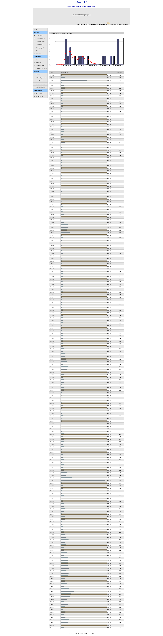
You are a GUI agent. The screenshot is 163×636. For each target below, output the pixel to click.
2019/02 (52, 294)
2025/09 (52, 93)
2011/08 (52, 527)
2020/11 (52, 240)
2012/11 (52, 488)
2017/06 (52, 346)
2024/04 (52, 137)
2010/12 (52, 547)
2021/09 (52, 214)
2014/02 (52, 449)
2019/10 (52, 274)
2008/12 (52, 609)
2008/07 (52, 622)
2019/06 (52, 284)
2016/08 (52, 372)
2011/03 (52, 540)
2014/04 (52, 444)
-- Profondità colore (39, 84)
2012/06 (52, 501)
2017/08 (52, 341)
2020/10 (52, 243)
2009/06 (52, 594)
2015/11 (52, 395)
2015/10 (52, 398)
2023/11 (52, 150)
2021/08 (52, 217)
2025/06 (52, 101)
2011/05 (52, 534)
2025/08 (52, 96)
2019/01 (52, 297)
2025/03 (52, 108)
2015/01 (52, 421)
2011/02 (52, 542)
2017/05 (52, 349)
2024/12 (52, 116)
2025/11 (52, 88)
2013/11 (52, 457)
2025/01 (52, 114)
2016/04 (52, 382)
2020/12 (52, 238)
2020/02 (52, 263)
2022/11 (52, 181)
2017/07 (52, 343)
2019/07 (52, 281)
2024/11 (52, 119)
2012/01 (52, 514)
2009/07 (52, 591)
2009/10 (52, 584)
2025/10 (52, 90)
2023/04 (52, 168)
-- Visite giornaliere (39, 38)
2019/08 (52, 279)
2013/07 (52, 467)
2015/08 (52, 403)
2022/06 (52, 191)
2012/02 (52, 511)
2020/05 (52, 256)
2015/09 (52, 400)
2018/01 (52, 328)
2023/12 (52, 147)
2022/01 (52, 204)
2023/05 (52, 165)
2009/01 (52, 607)
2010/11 (52, 550)
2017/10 (52, 336)
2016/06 (52, 377)
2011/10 (52, 522)
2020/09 (52, 245)
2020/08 (52, 248)
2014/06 (52, 439)
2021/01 (52, 235)
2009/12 (52, 578)
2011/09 (52, 524)
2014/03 (52, 447)
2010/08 (52, 558)
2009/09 (52, 586)
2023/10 (52, 152)
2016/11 (52, 364)
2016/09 (52, 369)
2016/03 (52, 385)
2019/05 (52, 287)
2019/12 (52, 269)
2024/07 (52, 129)
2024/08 (52, 127)
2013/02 (52, 480)
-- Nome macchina (39, 87)
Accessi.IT (90, 634)
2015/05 (52, 411)
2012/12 (52, 485)
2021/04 (52, 227)
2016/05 (52, 380)
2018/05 (52, 318)
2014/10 (52, 429)
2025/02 (52, 111)
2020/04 (52, 258)
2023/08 (52, 157)
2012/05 (52, 503)
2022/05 (52, 194)
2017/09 (52, 338)
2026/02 (52, 80)
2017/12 (52, 330)
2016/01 (52, 390)
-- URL (36, 59)
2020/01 (52, 266)
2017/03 (52, 354)
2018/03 (52, 323)
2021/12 (52, 207)
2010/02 (52, 573)
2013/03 (52, 478)
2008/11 (52, 612)
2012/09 (52, 493)
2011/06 (52, 532)
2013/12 (52, 454)
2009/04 (52, 599)
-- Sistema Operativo (40, 77)
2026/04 (52, 75)
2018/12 (52, 299)
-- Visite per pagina (39, 48)
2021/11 (52, 209)
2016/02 (52, 387)
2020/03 (52, 261)
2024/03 (52, 139)
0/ (50, 627)
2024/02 (52, 142)
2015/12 (52, 392)
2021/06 (52, 222)
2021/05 (52, 225)
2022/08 (52, 188)
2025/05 (52, 103)
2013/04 (52, 475)
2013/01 (52, 483)
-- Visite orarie (38, 35)
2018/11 (52, 302)
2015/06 (52, 408)
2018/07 (52, 312)
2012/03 (52, 509)
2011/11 (52, 519)
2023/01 (52, 176)
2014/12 (52, 423)
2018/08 (52, 310)
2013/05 (52, 472)
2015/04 (52, 413)
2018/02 (52, 325)
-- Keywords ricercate (40, 68)
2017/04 (52, 351)
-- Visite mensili (38, 44)
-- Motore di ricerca (39, 65)
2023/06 (52, 163)
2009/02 (52, 604)
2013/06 (52, 470)
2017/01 (52, 359)
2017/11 (52, 333)
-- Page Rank (38, 93)
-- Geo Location (38, 96)
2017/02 (52, 356)
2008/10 (52, 615)
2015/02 (52, 418)
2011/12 (52, 516)
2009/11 (52, 581)
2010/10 (52, 553)
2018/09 (52, 307)
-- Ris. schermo (38, 81)
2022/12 (52, 178)
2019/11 (52, 271)
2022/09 (52, 186)
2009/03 (52, 602)
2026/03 (52, 77)
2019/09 (52, 276)
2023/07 (52, 160)
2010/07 (52, 560)
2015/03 (52, 416)
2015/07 (52, 405)
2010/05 (52, 565)
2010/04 (52, 568)
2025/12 (52, 85)
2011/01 (52, 545)
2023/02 (52, 173)
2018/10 (52, 305)
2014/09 (52, 431)
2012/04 (52, 506)
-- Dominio (37, 62)
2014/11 (52, 426)
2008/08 (52, 620)
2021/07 (52, 219)
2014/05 (52, 442)
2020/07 (52, 250)
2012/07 (52, 498)
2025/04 (52, 106)
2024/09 (52, 124)
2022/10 (52, 183)
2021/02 (52, 232)
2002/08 (52, 625)
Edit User (113, 24)
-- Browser (37, 74)
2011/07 (52, 529)
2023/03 (52, 170)
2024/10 (52, 121)
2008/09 (52, 617)
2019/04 (52, 289)
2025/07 (52, 98)
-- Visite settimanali (39, 41)
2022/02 (52, 201)
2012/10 (52, 491)
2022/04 (52, 196)
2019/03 (52, 292)
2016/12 (52, 361)
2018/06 (52, 315)
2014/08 (52, 434)
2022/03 (52, 199)
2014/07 (52, 436)
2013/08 (52, 465)
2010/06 (52, 563)
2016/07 (52, 374)
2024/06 (52, 132)
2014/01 (52, 452)
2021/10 (52, 212)
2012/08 (52, 496)
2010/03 (52, 571)
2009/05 (52, 596)
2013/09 (52, 462)
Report (36, 29)
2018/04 (52, 320)
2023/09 (52, 155)
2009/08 (52, 589)
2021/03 (52, 230)
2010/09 (52, 555)
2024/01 (52, 145)
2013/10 (52, 460)
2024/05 (52, 134)
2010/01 (52, 576)
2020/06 (52, 253)
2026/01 (52, 83)
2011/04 (52, 537)
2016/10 (52, 367)
